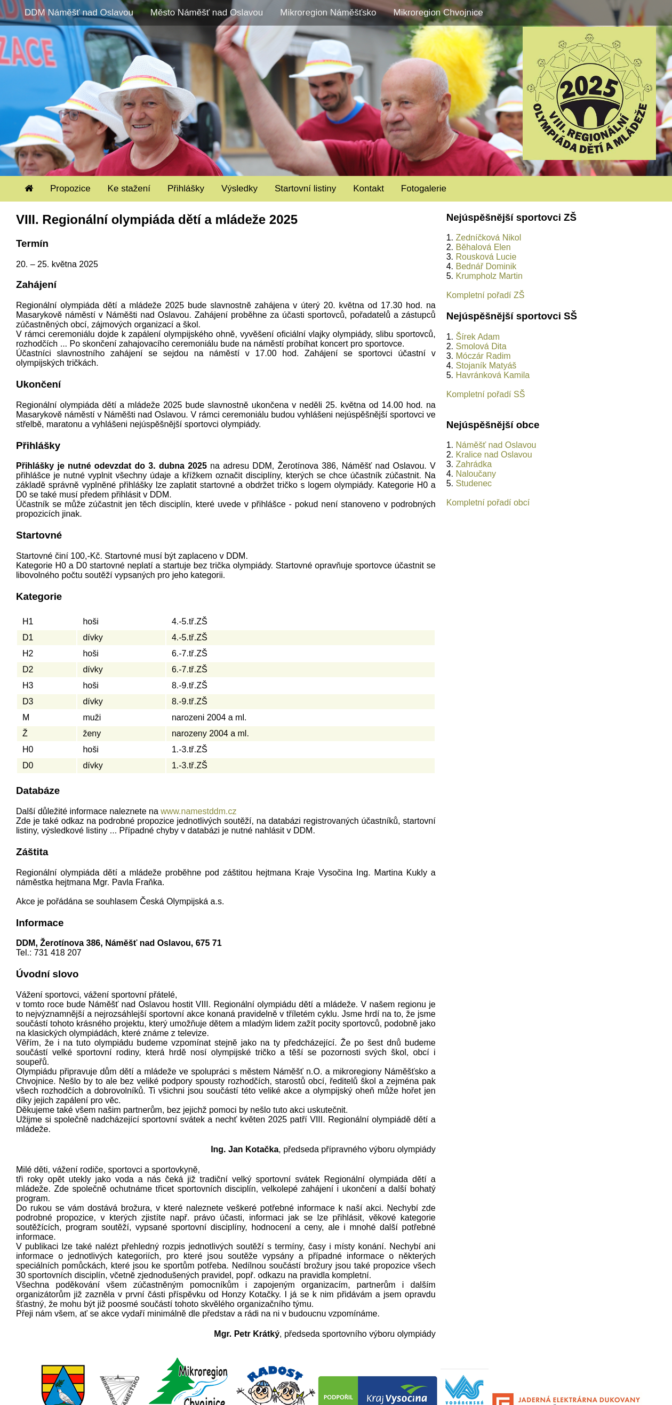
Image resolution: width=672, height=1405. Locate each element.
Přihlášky (185, 188)
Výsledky (239, 188)
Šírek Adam (477, 336)
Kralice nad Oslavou (493, 454)
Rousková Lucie (485, 256)
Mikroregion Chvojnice (438, 12)
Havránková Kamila (492, 375)
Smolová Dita (480, 346)
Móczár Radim (482, 355)
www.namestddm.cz (198, 811)
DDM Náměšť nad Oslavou (79, 12)
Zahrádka (473, 464)
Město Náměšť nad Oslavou (206, 12)
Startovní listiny (305, 188)
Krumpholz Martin (488, 275)
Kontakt (368, 188)
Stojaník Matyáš (485, 365)
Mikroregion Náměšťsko (328, 12)
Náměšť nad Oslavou (495, 444)
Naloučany (475, 473)
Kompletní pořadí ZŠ (485, 295)
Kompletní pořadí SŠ (485, 394)
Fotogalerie (423, 188)
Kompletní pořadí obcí (488, 502)
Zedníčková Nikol (488, 237)
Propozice (70, 188)
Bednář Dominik (485, 266)
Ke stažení (129, 188)
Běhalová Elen (482, 247)
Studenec (473, 483)
